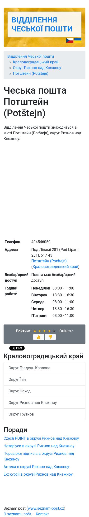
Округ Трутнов (21, 414)
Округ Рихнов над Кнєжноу (37, 68)
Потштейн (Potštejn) (30, 73)
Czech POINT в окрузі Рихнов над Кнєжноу (41, 438)
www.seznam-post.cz (46, 508)
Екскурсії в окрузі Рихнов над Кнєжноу (38, 474)
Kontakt (42, 514)
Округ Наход (20, 391)
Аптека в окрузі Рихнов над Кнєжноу (36, 466)
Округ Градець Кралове (29, 368)
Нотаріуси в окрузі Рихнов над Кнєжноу (39, 446)
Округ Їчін (17, 379)
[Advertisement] (44, 189)
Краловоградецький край (36, 62)
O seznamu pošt (17, 514)
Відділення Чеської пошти (42, 24)
